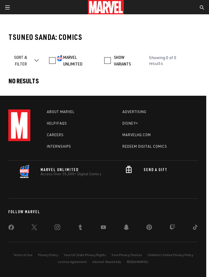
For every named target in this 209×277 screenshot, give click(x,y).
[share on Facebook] (11, 228)
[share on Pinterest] (149, 228)
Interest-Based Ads (106, 262)
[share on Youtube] (103, 228)
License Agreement (72, 262)
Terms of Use (23, 255)
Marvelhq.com (136, 135)
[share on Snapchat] (126, 228)
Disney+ (130, 123)
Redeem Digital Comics (144, 146)
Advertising (134, 111)
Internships (59, 146)
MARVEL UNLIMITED (72, 60)
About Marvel (60, 111)
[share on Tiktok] (195, 228)
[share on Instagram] (57, 228)
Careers (55, 135)
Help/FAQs (57, 123)
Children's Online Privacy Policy (170, 255)
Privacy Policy (48, 255)
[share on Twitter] (34, 228)
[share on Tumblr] (80, 228)
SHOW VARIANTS (122, 60)
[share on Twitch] (172, 228)
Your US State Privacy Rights (85, 255)
